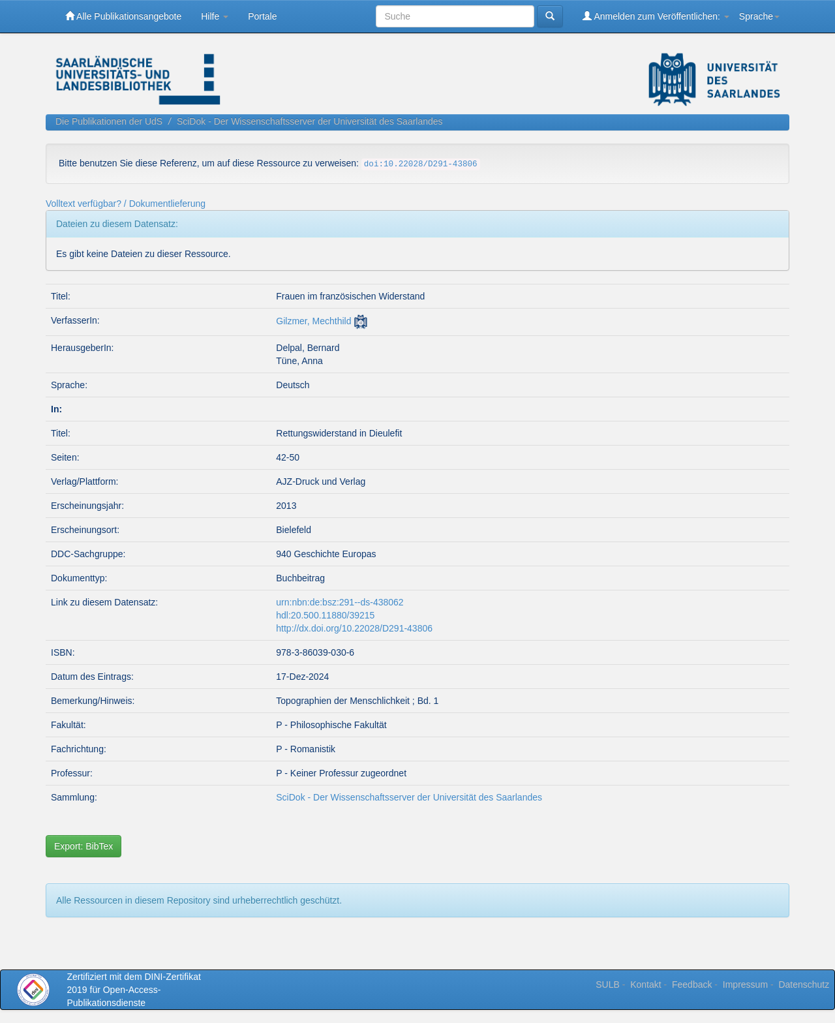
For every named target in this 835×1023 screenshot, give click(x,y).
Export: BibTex (83, 846)
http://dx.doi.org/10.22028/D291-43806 (354, 628)
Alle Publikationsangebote (123, 16)
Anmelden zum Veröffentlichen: (656, 16)
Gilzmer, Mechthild (313, 321)
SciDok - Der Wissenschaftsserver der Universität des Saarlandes (310, 121)
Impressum (745, 984)
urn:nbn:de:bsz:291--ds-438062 (339, 602)
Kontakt (645, 984)
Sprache (759, 16)
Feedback (692, 984)
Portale (262, 16)
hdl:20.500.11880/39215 (325, 615)
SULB (608, 984)
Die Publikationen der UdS (108, 121)
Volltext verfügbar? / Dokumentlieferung (125, 203)
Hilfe (214, 16)
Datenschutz (803, 984)
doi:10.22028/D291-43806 (421, 164)
